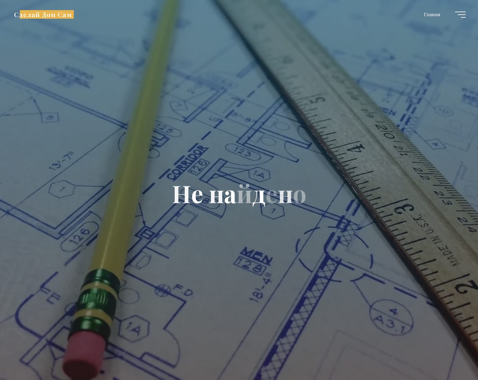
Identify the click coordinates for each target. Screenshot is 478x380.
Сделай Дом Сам (43, 14)
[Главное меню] (460, 15)
